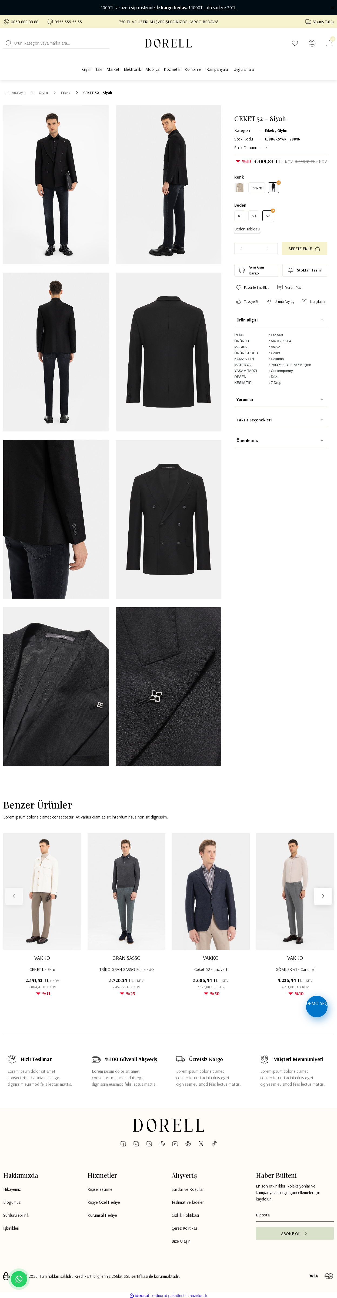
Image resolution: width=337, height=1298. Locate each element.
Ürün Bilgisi (247, 320)
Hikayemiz (12, 1189)
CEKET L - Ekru (42, 969)
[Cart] (329, 43)
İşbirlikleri (11, 1228)
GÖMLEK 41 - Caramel (295, 969)
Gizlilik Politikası (185, 1215)
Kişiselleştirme (100, 1189)
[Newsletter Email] (295, 1215)
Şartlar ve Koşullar (188, 1189)
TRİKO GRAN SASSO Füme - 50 (126, 969)
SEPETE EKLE (305, 248)
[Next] (323, 896)
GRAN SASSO (126, 957)
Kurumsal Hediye (102, 1215)
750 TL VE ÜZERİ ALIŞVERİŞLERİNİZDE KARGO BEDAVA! (168, 21)
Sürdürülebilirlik (16, 1215)
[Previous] (14, 896)
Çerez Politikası (185, 1228)
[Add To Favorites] (252, 287)
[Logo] (168, 43)
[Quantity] (256, 248)
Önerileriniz (247, 440)
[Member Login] (312, 43)
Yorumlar (244, 399)
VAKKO (42, 957)
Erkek (269, 130)
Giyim (282, 130)
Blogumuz (12, 1202)
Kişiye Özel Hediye (104, 1202)
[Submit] (295, 1233)
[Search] (56, 43)
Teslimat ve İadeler (188, 1202)
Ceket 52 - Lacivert (211, 969)
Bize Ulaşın (181, 1241)
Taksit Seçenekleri (254, 419)
